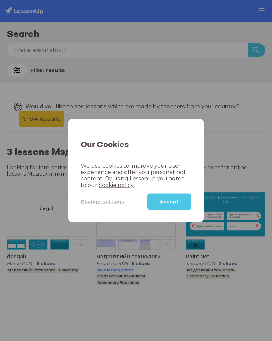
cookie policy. (116, 185)
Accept (169, 202)
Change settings (102, 201)
